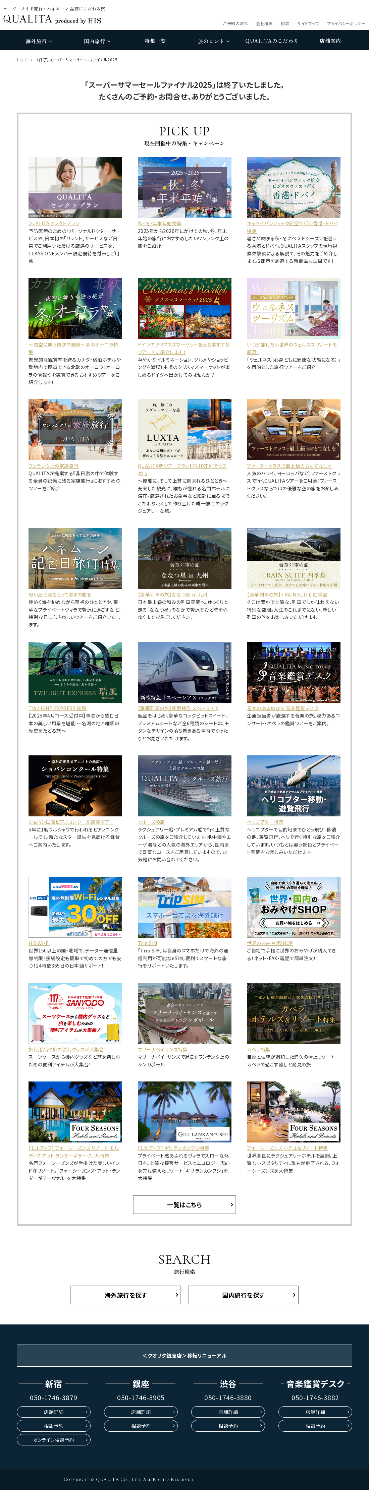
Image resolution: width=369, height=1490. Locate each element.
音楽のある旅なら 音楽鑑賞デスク (283, 708)
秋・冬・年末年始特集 (160, 223)
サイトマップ (308, 23)
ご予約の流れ (235, 23)
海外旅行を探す (126, 1295)
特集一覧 (155, 40)
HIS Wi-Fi (39, 943)
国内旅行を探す (243, 1295)
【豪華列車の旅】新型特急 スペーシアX (178, 708)
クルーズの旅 (151, 821)
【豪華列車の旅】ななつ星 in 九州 (173, 594)
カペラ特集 (258, 1049)
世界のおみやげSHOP (270, 943)
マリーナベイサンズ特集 (163, 1049)
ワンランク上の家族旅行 (54, 465)
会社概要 (264, 23)
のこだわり (272, 41)
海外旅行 (38, 41)
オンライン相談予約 (53, 1439)
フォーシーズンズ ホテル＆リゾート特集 (287, 1147)
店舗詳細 (53, 1412)
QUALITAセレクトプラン (54, 223)
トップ (22, 59)
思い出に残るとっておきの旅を (60, 594)
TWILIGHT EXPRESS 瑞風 (58, 708)
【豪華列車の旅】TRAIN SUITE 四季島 (287, 594)
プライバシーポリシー (346, 23)
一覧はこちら (184, 1204)
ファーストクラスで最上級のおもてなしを (289, 465)
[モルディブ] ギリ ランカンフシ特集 (174, 1147)
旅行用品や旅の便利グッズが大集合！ (68, 1049)
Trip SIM (147, 943)
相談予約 (53, 1425)
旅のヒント (214, 41)
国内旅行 (97, 41)
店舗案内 (330, 40)
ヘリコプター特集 (265, 821)
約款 (285, 23)
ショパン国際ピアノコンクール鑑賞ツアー (71, 821)
